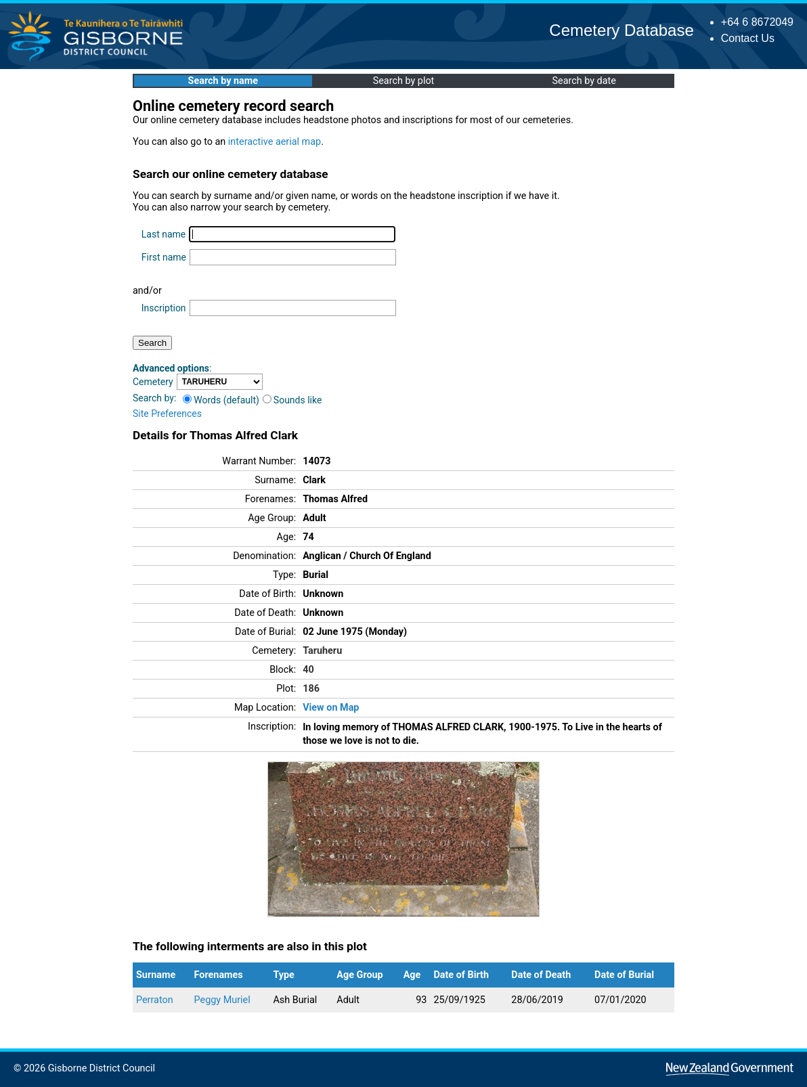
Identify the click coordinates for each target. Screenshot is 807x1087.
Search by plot (404, 81)
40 (308, 669)
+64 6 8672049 (757, 22)
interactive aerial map (274, 142)
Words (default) (221, 400)
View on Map (331, 707)
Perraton (154, 1000)
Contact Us (748, 38)
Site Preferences (167, 413)
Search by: (154, 398)
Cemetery (153, 381)
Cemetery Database (621, 30)
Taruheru (322, 651)
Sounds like (292, 400)
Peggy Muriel (222, 1000)
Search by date (583, 81)
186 (311, 688)
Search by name (223, 81)
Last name (163, 234)
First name (163, 257)
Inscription (163, 308)
